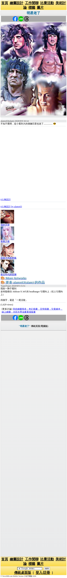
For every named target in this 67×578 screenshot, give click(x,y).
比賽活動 (47, 3)
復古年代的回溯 (8, 274)
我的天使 (5, 225)
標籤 (31, 7)
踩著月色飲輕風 (8, 258)
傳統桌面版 (22, 572)
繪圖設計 (16, 3)
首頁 (4, 3)
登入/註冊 (43, 572)
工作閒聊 (32, 3)
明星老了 (33, 13)
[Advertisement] (33, 161)
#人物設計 (6, 199)
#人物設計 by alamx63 (11, 206)
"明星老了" (24, 326)
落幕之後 (5, 241)
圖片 (40, 7)
